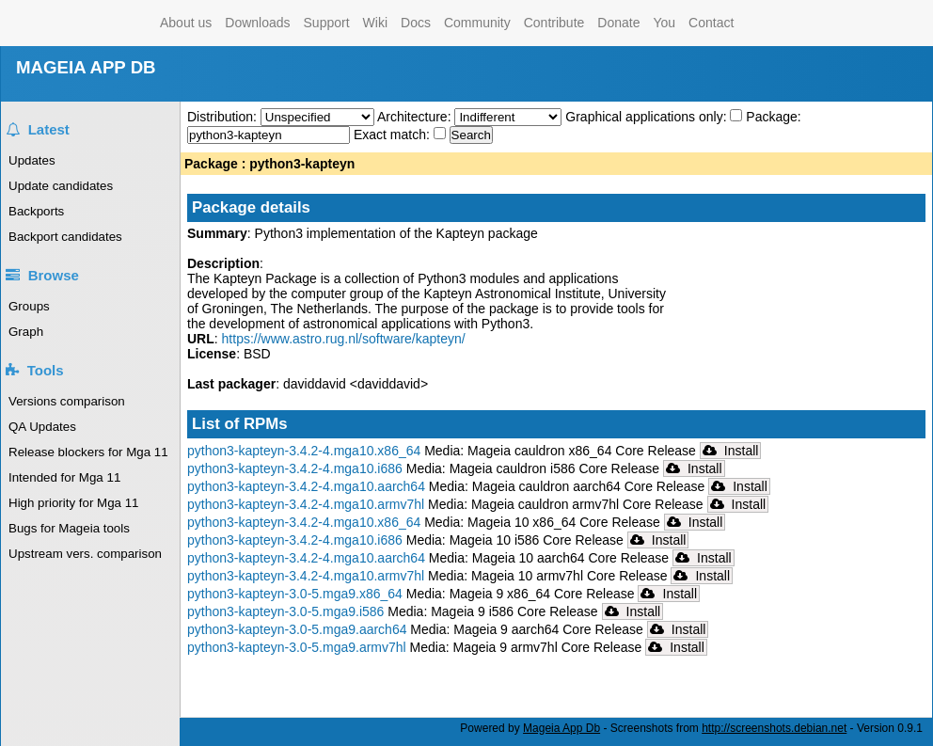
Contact (711, 22)
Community (477, 22)
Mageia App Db (561, 728)
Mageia (77, 23)
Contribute (554, 22)
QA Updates (42, 427)
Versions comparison (66, 401)
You (664, 22)
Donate (618, 22)
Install (731, 450)
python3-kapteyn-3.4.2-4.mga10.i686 (295, 468)
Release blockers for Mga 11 (88, 452)
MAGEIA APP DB (86, 67)
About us (186, 22)
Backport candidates (65, 237)
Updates (31, 160)
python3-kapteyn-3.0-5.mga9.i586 (285, 611)
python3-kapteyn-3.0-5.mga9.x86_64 (295, 593)
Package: (773, 116)
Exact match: (394, 134)
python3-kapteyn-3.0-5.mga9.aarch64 (296, 629)
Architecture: (415, 116)
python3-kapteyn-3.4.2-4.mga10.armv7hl (305, 504)
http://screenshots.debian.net (774, 728)
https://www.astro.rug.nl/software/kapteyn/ (344, 338)
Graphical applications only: (645, 116)
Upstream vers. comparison (85, 554)
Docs (416, 22)
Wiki (375, 22)
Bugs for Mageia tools (69, 528)
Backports (36, 211)
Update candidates (60, 186)
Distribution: (224, 116)
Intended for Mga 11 (64, 477)
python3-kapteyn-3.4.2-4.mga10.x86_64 (303, 450)
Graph (25, 332)
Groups (29, 306)
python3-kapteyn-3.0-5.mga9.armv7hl (296, 647)
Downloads (257, 22)
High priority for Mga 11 (73, 503)
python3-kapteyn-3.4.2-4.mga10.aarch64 (306, 486)
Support (327, 22)
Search (471, 135)
